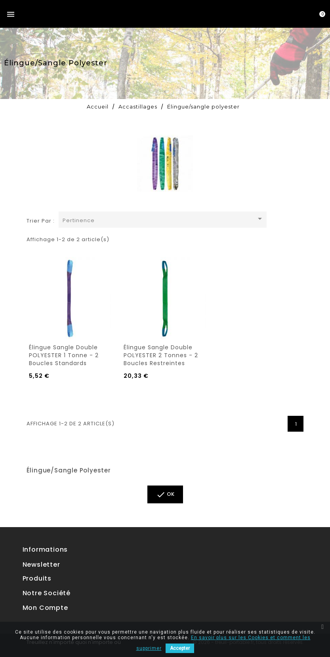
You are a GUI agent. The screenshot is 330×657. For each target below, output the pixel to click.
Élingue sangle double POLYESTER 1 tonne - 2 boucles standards (64, 355)
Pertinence (164, 219)
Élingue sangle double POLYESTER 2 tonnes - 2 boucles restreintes (161, 355)
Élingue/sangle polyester (69, 470)
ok (165, 494)
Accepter (180, 648)
